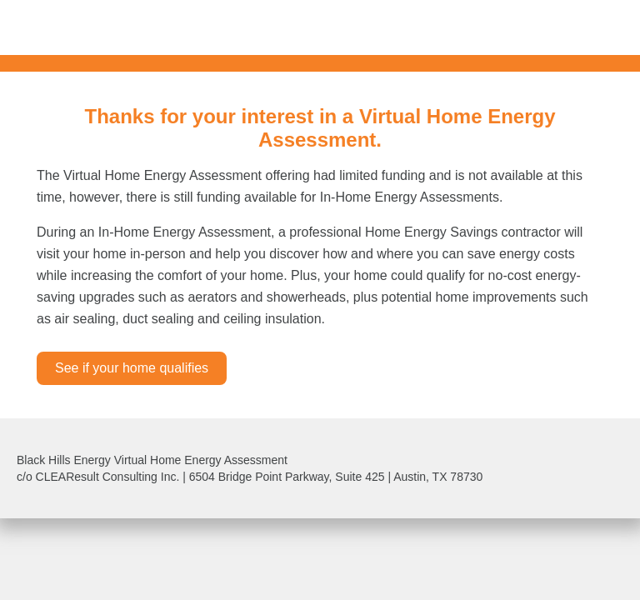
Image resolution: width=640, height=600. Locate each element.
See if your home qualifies (131, 368)
